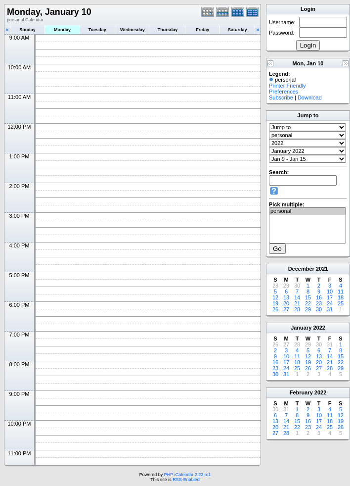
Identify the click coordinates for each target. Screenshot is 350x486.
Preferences (283, 92)
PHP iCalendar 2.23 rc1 (187, 474)
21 (297, 303)
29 (308, 309)
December (301, 269)
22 (308, 303)
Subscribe (281, 97)
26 (275, 309)
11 (341, 291)
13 (286, 297)
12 (275, 297)
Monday (62, 29)
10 (330, 291)
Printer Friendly (287, 86)
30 (319, 309)
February (301, 392)
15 (308, 297)
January (301, 328)
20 (286, 303)
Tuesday (97, 29)
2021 (322, 269)
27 (286, 309)
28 (297, 309)
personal (307, 211)
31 (330, 309)
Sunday (27, 29)
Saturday (237, 29)
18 (341, 297)
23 (319, 303)
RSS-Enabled (186, 479)
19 (275, 303)
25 (341, 303)
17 (330, 297)
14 (297, 297)
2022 (319, 328)
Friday (202, 29)
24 (330, 303)
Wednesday (132, 29)
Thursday (168, 29)
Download (310, 97)
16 (319, 297)
